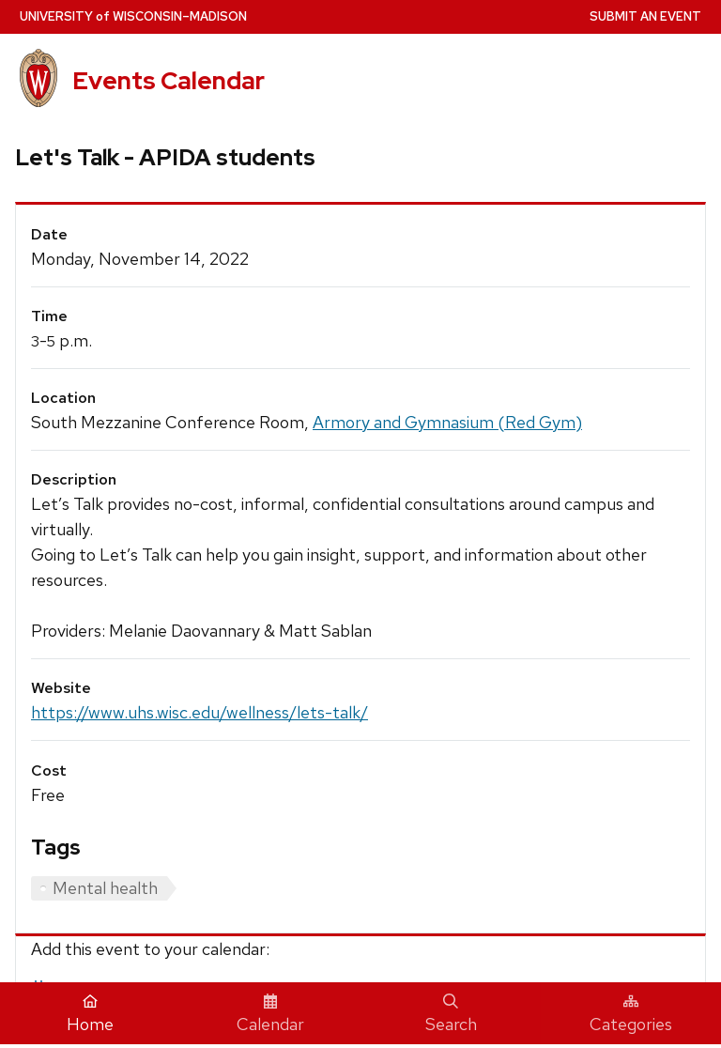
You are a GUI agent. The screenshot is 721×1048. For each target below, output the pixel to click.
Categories (631, 1014)
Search (451, 1014)
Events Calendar (168, 81)
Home (90, 1014)
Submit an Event (645, 16)
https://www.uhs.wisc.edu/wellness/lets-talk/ (199, 712)
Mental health (105, 888)
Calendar (270, 1014)
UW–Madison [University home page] (133, 16)
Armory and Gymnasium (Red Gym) (447, 422)
